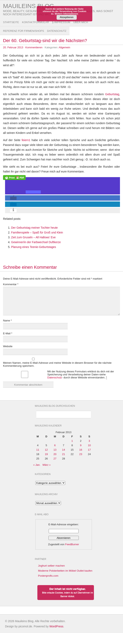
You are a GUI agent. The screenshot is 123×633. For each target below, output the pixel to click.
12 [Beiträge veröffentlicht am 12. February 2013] (46, 449)
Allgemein (64, 47)
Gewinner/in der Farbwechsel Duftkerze (36, 242)
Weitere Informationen (66, 13)
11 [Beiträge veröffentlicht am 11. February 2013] (37, 449)
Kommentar (10, 284)
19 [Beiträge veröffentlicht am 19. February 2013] (46, 454)
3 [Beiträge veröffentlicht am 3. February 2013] (89, 440)
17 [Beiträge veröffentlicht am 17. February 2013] (89, 449)
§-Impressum (61, 22)
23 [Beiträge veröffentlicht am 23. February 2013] (80, 454)
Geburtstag (112, 94)
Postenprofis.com (48, 575)
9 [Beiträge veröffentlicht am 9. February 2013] (80, 445)
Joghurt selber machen (51, 565)
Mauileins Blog (28, 6)
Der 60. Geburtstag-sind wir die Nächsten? (45, 40)
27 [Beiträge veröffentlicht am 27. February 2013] (55, 458)
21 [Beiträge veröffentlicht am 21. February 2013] (63, 454)
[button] (33, 192)
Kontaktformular (35, 22)
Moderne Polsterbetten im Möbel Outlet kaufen (65, 570)
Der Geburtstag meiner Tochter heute (34, 227)
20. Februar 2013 (13, 47)
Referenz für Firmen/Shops (23, 30)
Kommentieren (34, 47)
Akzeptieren (66, 17)
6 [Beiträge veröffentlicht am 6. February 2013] (55, 445)
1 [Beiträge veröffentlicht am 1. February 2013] (72, 440)
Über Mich (80, 22)
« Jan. (36, 464)
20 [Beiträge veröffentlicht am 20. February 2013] (55, 454)
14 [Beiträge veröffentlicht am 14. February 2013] (63, 449)
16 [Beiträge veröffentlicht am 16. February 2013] (80, 449)
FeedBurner (72, 544)
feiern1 (26, 140)
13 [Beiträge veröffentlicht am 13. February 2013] (55, 449)
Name (7, 320)
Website (8, 346)
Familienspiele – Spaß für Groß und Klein (37, 232)
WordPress (56, 626)
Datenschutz (56, 30)
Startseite (11, 22)
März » (47, 464)
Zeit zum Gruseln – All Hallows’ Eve (33, 237)
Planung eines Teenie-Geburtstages (33, 247)
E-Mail (7, 333)
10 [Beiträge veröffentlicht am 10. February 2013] (89, 445)
